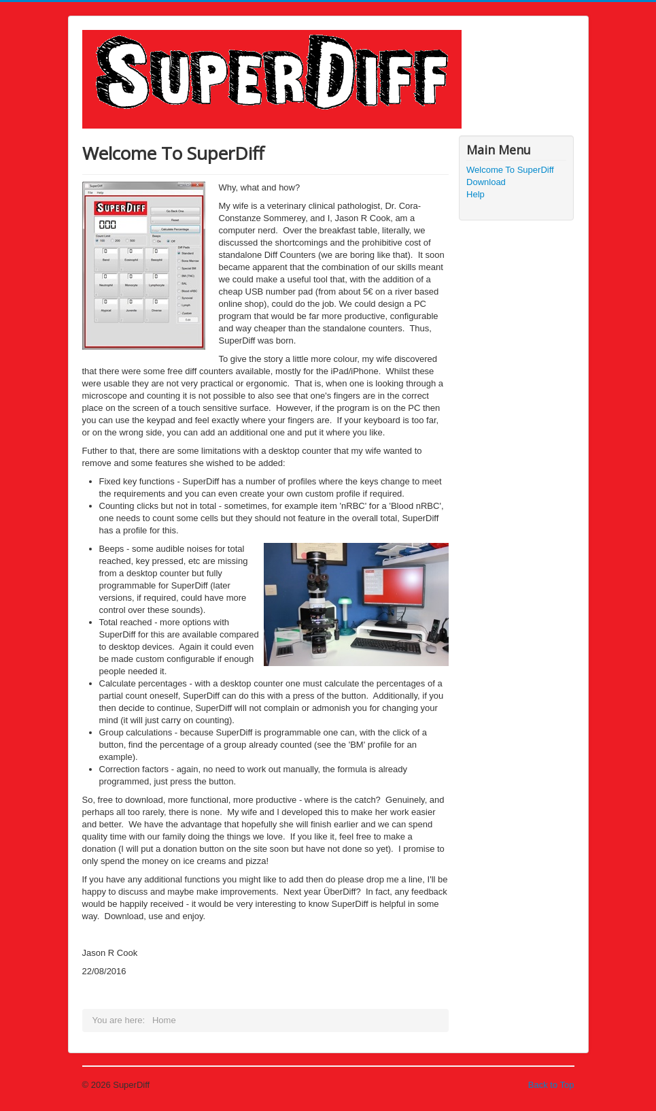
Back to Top (551, 1085)
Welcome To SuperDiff (510, 170)
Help (475, 194)
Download (486, 182)
